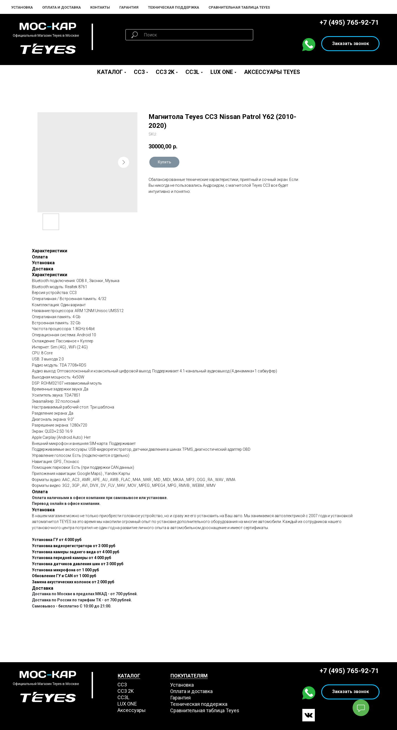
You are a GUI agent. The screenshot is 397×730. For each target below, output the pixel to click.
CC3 (139, 72)
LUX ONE (221, 72)
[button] (350, 43)
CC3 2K (165, 72)
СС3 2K (125, 691)
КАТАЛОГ (129, 676)
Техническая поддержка (173, 7)
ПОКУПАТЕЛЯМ (189, 676)
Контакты (100, 7)
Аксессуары (131, 710)
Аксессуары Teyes (272, 72)
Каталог (110, 72)
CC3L (192, 72)
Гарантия (129, 7)
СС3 (122, 684)
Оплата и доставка (191, 691)
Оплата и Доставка (61, 7)
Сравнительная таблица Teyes (239, 7)
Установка (22, 7)
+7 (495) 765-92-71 (349, 22)
